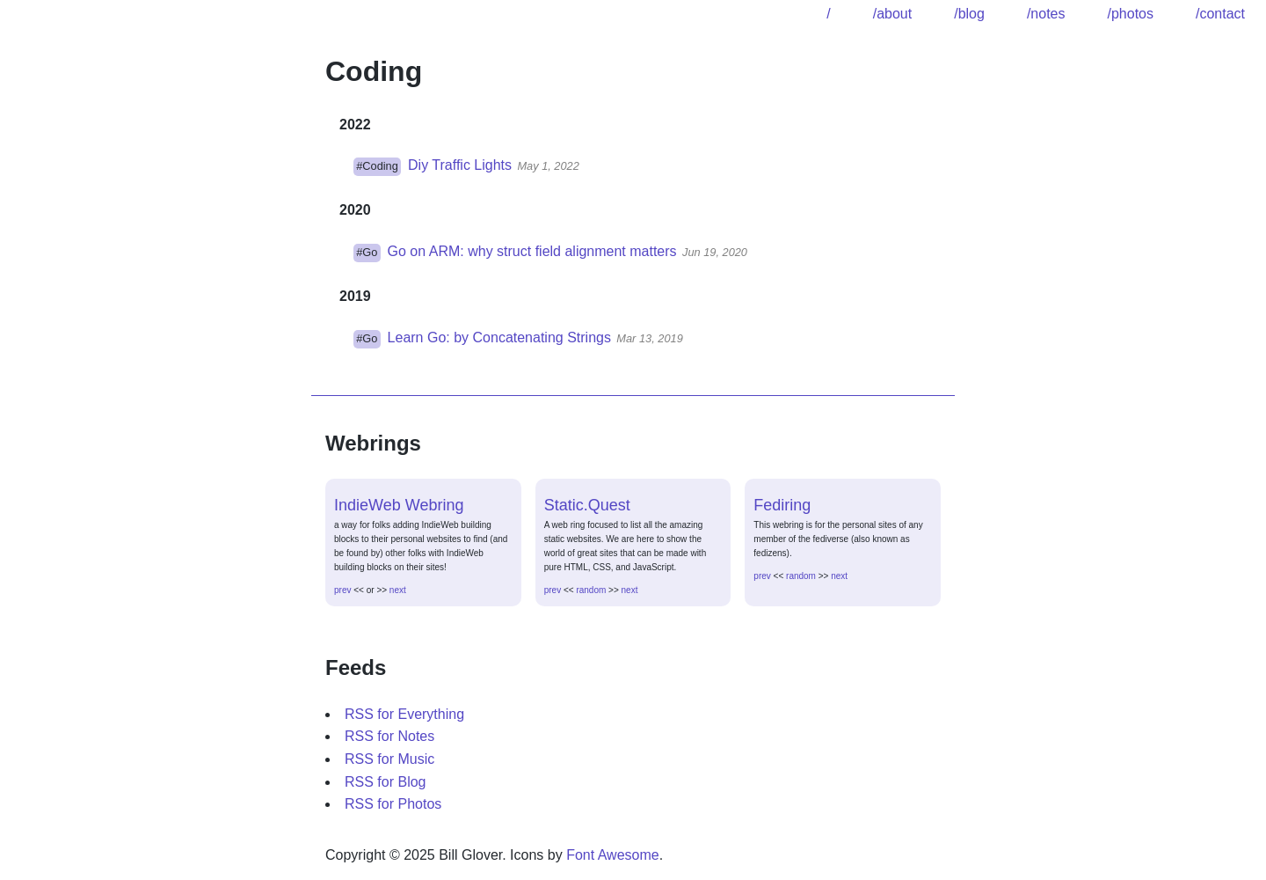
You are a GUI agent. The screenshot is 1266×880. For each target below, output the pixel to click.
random (591, 590)
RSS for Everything (404, 714)
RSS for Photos (393, 803)
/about (892, 13)
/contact (1220, 13)
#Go (366, 252)
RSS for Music (389, 759)
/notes (1046, 13)
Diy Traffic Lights (460, 165)
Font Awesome (612, 854)
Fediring (782, 505)
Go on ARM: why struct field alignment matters (532, 251)
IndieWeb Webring (398, 505)
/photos (1130, 13)
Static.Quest (587, 505)
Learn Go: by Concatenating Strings (499, 337)
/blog (969, 13)
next (397, 590)
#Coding (377, 165)
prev (342, 590)
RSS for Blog (385, 781)
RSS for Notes (389, 736)
